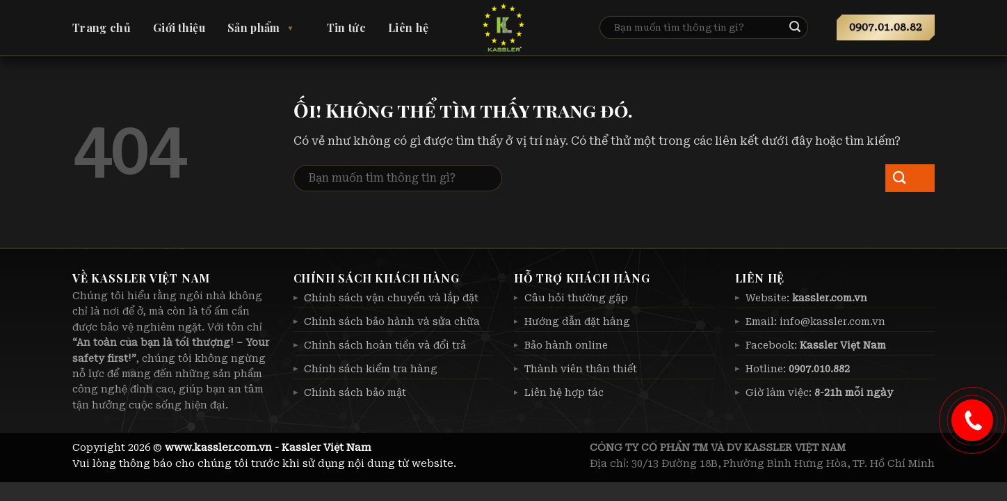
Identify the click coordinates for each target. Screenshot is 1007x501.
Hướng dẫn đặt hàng (577, 321)
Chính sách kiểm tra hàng (370, 368)
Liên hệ (408, 27)
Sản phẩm (253, 27)
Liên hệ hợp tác (564, 392)
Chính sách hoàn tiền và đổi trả (385, 345)
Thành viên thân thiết (580, 368)
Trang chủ (101, 27)
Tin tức (346, 27)
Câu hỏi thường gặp (576, 297)
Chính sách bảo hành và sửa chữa (392, 321)
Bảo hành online (566, 345)
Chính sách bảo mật (355, 392)
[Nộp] (806, 28)
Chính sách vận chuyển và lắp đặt (391, 297)
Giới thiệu (179, 27)
